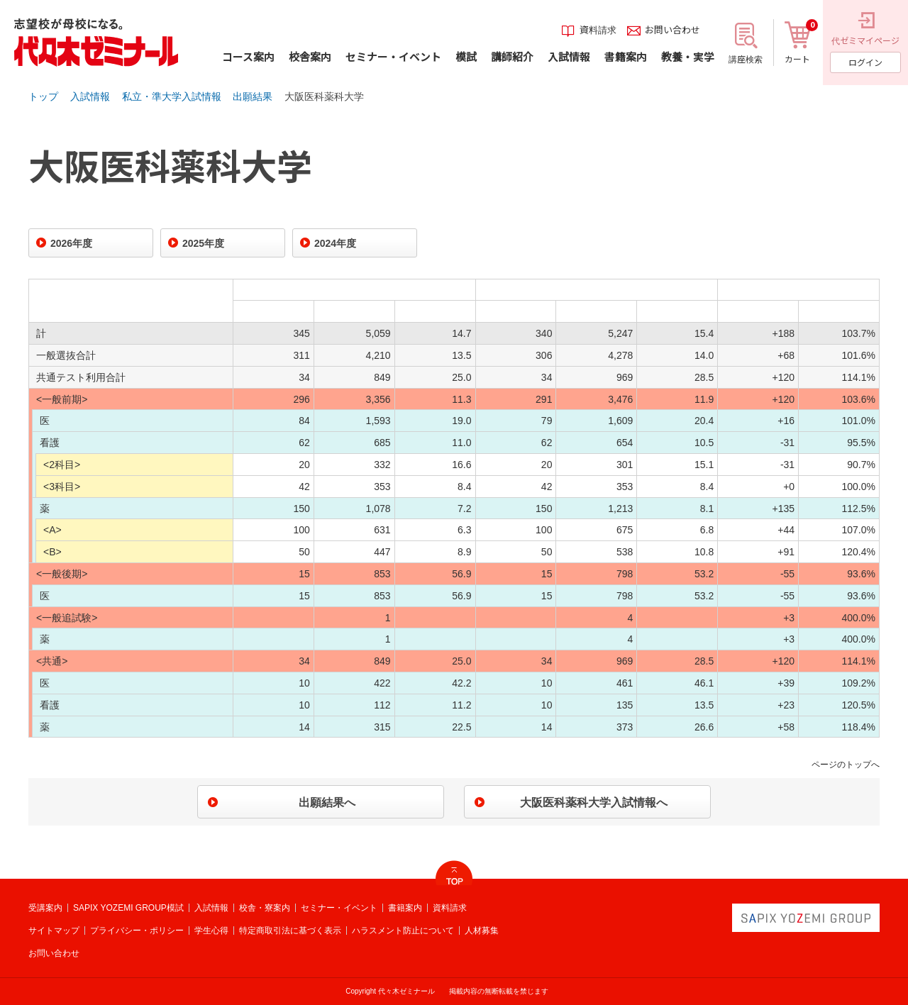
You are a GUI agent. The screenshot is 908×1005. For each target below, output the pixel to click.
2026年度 (71, 243)
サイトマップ (53, 930)
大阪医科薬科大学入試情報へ (594, 802)
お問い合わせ (53, 953)
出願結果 (252, 96)
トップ (43, 96)
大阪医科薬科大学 (324, 96)
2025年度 (203, 243)
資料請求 (450, 908)
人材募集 (482, 930)
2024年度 (335, 243)
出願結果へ (327, 802)
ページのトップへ (846, 765)
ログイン (865, 62)
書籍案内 (405, 908)
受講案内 (45, 908)
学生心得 (211, 930)
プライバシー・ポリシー (137, 930)
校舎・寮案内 (264, 908)
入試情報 (90, 96)
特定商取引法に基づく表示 (290, 930)
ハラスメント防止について (403, 930)
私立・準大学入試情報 (171, 96)
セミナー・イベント (339, 908)
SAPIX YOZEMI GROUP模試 (128, 908)
